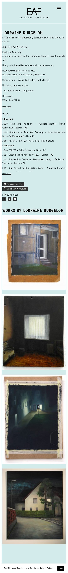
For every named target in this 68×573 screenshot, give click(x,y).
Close (61, 568)
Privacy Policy (46, 568)
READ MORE (6, 107)
